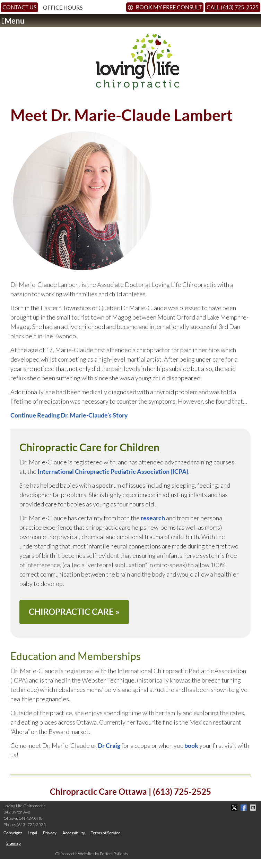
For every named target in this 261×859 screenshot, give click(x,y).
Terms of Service (105, 833)
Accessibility (73, 833)
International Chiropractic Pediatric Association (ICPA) (112, 471)
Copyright (12, 833)
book (191, 745)
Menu (13, 21)
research (153, 518)
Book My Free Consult (165, 7)
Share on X (235, 807)
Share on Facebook (244, 807)
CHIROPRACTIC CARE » (74, 612)
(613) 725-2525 (31, 824)
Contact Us (19, 7)
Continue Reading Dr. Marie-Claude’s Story (69, 415)
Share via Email (254, 807)
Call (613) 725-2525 (233, 7)
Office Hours (62, 8)
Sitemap (13, 843)
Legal (32, 833)
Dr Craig (109, 745)
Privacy (49, 833)
